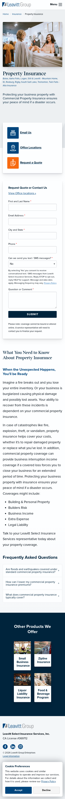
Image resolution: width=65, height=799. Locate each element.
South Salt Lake (29, 82)
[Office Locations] (32, 148)
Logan (24, 78)
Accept (18, 790)
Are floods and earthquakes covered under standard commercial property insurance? (31, 570)
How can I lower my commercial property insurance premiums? (30, 583)
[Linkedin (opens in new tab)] (14, 747)
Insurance (16, 14)
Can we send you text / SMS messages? (30, 258)
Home (6, 14)
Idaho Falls (14, 78)
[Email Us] (25, 132)
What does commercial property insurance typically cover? (31, 596)
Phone (12, 244)
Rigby (17, 82)
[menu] (60, 4)
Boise (5, 78)
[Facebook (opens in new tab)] (6, 747)
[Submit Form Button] (32, 314)
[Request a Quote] (32, 163)
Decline (46, 790)
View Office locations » (22, 193)
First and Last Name (19, 201)
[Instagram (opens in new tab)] (22, 747)
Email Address (16, 215)
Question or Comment (21, 289)
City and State (16, 229)
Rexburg (10, 82)
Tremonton (43, 82)
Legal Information (11, 756)
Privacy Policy (48, 781)
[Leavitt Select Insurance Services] (16, 4)
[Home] (18, 726)
